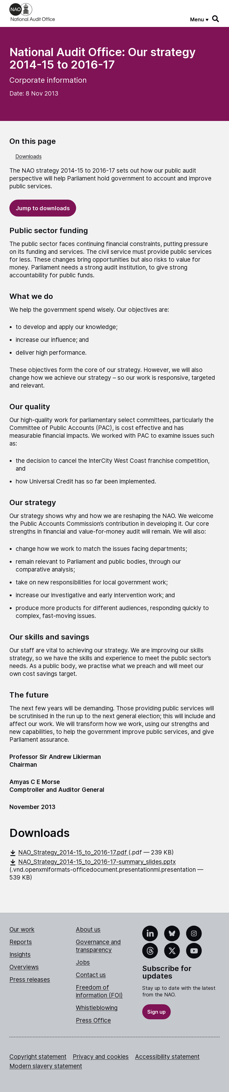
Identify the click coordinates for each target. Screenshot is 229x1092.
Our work (21, 929)
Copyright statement (37, 1056)
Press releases (29, 979)
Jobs (83, 962)
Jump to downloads (43, 208)
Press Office (93, 1020)
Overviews (24, 967)
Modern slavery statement (45, 1066)
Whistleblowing (96, 1007)
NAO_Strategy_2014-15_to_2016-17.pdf (68, 852)
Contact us (91, 975)
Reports (20, 942)
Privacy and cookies (101, 1056)
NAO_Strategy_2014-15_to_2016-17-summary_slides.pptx (92, 861)
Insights (20, 954)
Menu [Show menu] (197, 19)
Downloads (28, 156)
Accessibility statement (167, 1056)
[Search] (216, 19)
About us (88, 929)
